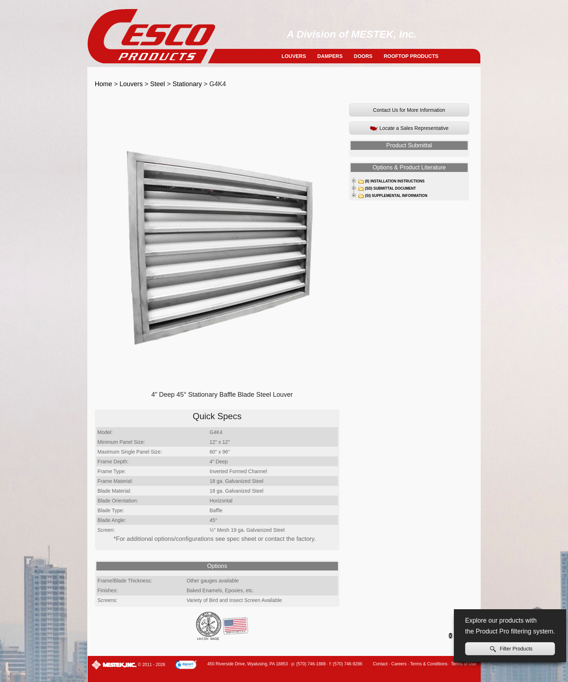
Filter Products (511, 649)
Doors (363, 56)
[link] (186, 665)
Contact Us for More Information (409, 110)
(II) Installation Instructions (391, 181)
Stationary (187, 84)
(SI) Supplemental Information (392, 196)
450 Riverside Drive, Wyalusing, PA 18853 (247, 663)
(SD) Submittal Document (387, 188)
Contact (380, 663)
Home (103, 84)
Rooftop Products (411, 56)
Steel (157, 84)
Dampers (330, 56)
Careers (398, 663)
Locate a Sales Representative (409, 128)
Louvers (293, 56)
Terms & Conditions (428, 663)
